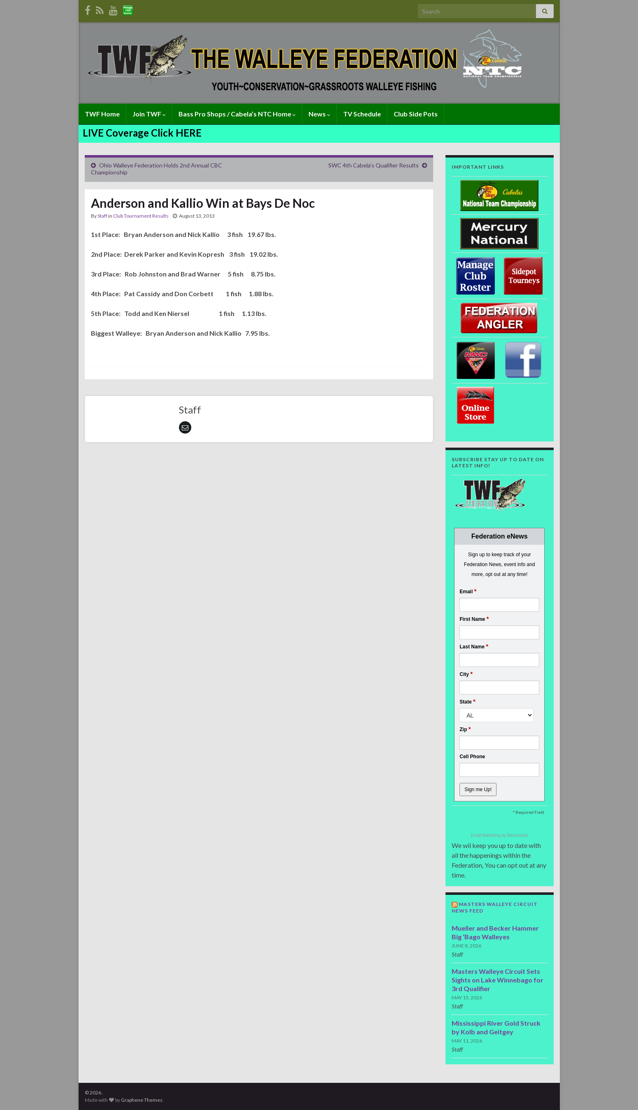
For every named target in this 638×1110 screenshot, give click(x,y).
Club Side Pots (416, 114)
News (319, 114)
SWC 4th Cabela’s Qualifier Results (373, 165)
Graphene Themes (141, 1100)
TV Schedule (362, 114)
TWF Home (102, 114)
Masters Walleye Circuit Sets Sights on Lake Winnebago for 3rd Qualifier (497, 979)
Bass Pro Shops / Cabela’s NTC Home (237, 114)
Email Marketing (486, 835)
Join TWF (149, 114)
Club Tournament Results (141, 216)
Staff (102, 216)
